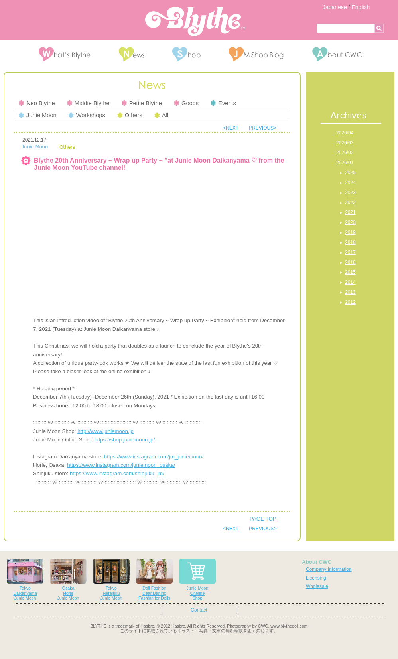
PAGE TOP (263, 519)
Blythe (195, 21)
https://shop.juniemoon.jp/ (124, 440)
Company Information (329, 569)
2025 (350, 172)
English (360, 7)
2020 (350, 222)
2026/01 (344, 162)
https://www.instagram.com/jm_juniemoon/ (154, 457)
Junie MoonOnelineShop (197, 580)
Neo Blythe (37, 103)
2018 (350, 242)
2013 (350, 292)
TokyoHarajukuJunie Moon (111, 580)
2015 (350, 272)
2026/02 (344, 152)
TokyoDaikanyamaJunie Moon (25, 580)
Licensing (316, 578)
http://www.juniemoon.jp (105, 431)
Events (223, 103)
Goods (186, 103)
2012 (350, 302)
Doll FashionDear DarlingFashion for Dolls (154, 580)
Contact (199, 610)
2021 (350, 212)
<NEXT (230, 128)
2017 (350, 252)
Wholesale (317, 586)
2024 (350, 182)
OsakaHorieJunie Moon (68, 580)
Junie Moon (38, 115)
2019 (350, 232)
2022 (350, 202)
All (161, 115)
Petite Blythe (142, 103)
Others (129, 115)
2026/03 (344, 143)
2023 (350, 192)
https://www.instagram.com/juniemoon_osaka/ (121, 465)
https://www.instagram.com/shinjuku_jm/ (117, 473)
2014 (350, 282)
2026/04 (344, 133)
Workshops (87, 115)
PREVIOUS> (262, 128)
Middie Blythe (88, 103)
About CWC (316, 562)
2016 (350, 262)
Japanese (335, 7)
